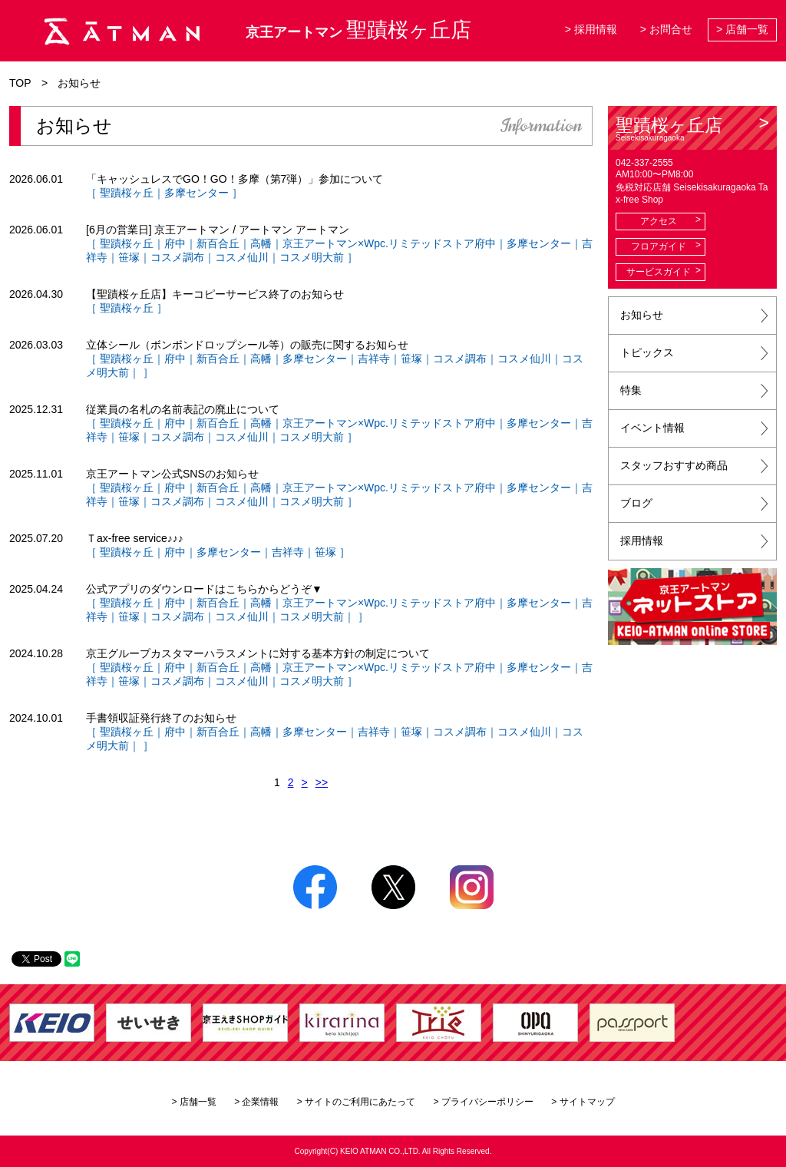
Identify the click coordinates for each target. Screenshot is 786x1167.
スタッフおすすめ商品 (674, 465)
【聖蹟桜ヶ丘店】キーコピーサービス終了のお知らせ (215, 294)
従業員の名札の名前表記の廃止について (182, 409)
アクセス (658, 221)
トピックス (647, 352)
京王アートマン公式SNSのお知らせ (172, 474)
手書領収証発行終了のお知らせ (161, 718)
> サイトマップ (582, 1101)
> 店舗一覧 (742, 29)
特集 (631, 390)
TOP (20, 83)
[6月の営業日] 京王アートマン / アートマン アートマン (217, 229)
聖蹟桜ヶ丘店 (692, 128)
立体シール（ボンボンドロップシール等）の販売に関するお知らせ (247, 345)
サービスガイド (658, 271)
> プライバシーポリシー (483, 1101)
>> (321, 782)
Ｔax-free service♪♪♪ (134, 538)
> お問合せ (666, 29)
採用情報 (641, 540)
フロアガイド (658, 246)
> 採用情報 (591, 29)
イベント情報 (652, 428)
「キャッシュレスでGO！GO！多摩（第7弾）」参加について (234, 179)
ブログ (636, 503)
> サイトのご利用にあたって (356, 1101)
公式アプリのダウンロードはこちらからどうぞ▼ (204, 589)
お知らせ (641, 315)
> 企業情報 (256, 1101)
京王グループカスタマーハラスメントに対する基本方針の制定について (258, 653)
